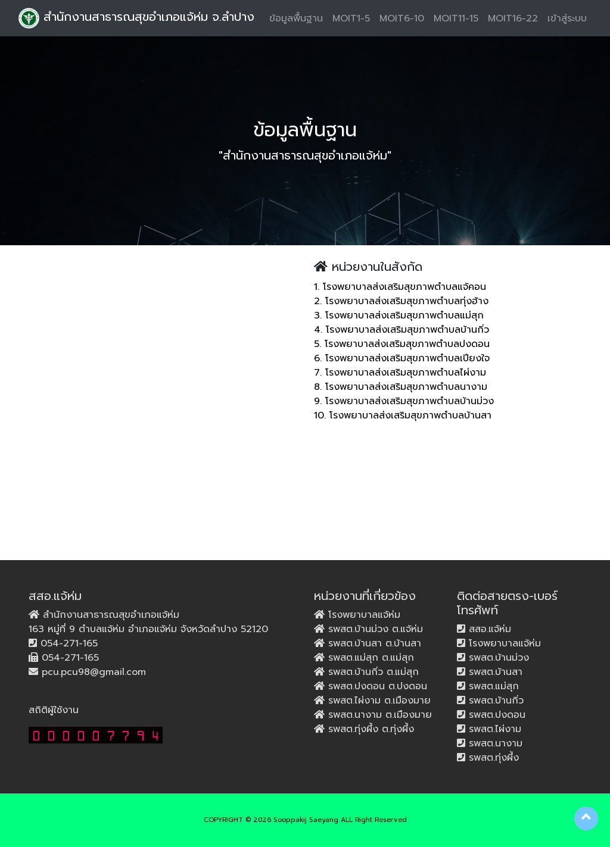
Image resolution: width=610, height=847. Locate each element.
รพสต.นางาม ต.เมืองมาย (378, 715)
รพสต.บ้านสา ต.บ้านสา (373, 643)
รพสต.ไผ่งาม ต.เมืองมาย (378, 700)
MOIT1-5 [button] (351, 18)
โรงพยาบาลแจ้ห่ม (362, 615)
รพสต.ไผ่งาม (493, 729)
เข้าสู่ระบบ (567, 18)
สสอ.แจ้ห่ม (488, 629)
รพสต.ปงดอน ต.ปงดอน (376, 686)
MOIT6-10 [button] (401, 18)
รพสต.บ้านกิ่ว (494, 700)
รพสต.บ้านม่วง (497, 658)
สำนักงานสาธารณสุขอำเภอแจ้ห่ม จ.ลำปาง (136, 18)
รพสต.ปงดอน (495, 715)
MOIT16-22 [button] (513, 18)
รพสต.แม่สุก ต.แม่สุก (369, 658)
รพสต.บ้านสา (493, 672)
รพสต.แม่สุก (492, 686)
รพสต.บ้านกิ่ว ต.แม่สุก (372, 672)
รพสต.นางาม (493, 743)
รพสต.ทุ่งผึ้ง (492, 758)
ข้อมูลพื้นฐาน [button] (296, 18)
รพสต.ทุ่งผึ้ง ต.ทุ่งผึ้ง (369, 729)
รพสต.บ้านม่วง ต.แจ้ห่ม (374, 629)
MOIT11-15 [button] (456, 18)
